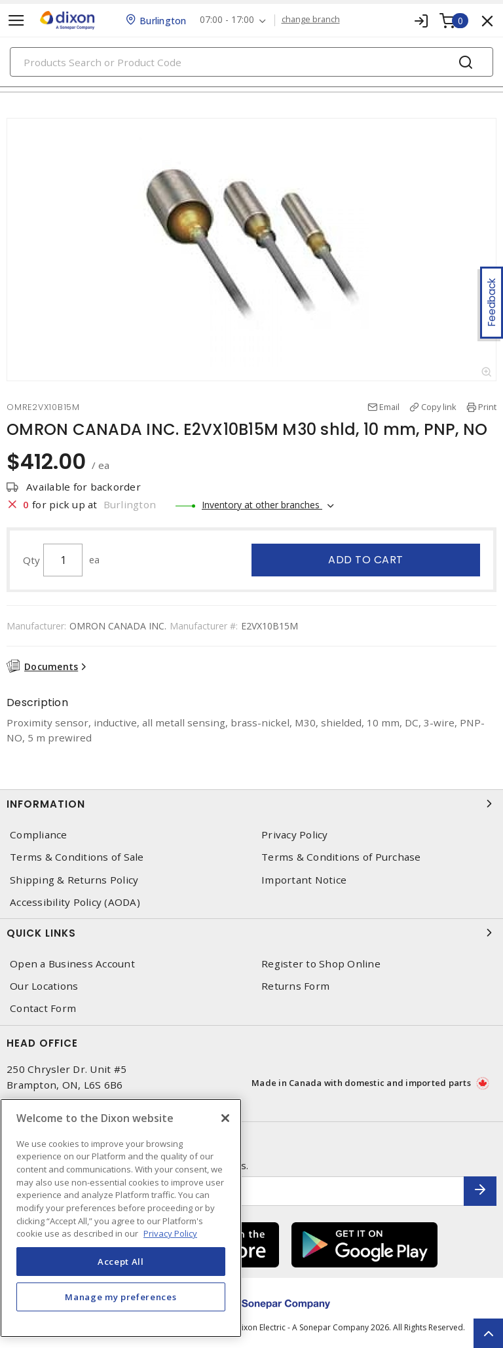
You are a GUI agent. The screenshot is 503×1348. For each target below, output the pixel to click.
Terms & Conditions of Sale (77, 857)
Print (487, 407)
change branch (311, 19)
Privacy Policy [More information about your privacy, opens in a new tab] (170, 1233)
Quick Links (251, 933)
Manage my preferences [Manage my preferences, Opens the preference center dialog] (120, 1297)
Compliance (38, 835)
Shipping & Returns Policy (74, 880)
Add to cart (365, 559)
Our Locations (44, 986)
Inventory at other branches (262, 504)
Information (251, 803)
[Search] (251, 62)
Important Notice (303, 880)
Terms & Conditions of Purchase (341, 857)
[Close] (225, 1118)
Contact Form (43, 1008)
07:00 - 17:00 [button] (227, 20)
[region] (121, 1218)
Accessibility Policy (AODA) (75, 902)
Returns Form (295, 986)
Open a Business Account (72, 964)
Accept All (121, 1261)
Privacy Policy (294, 835)
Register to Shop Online (321, 964)
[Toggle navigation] (16, 20)
